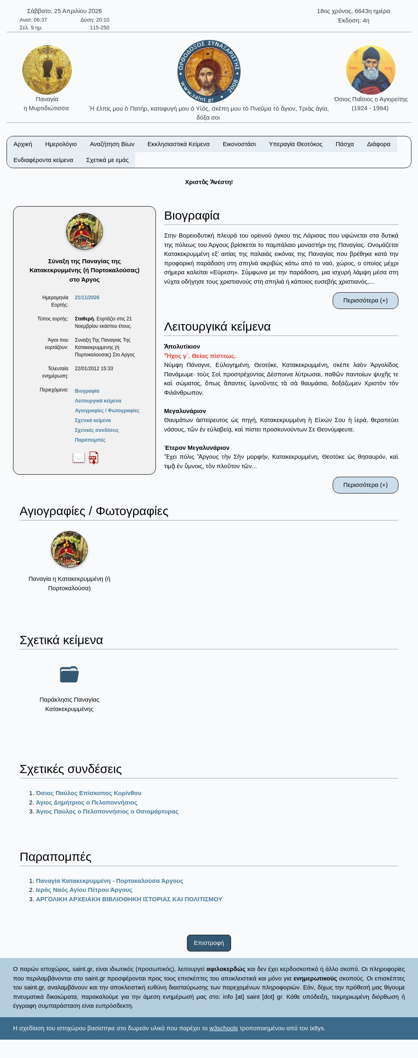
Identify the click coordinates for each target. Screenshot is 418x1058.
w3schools (223, 1028)
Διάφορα (378, 143)
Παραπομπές (90, 440)
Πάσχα (345, 143)
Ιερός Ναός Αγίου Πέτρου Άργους (84, 889)
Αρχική (22, 143)
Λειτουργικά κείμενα (98, 401)
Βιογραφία (87, 391)
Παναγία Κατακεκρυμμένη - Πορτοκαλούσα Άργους (109, 880)
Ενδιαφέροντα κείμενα (43, 159)
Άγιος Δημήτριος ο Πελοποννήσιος (87, 802)
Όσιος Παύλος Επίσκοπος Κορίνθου (88, 792)
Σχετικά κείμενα (93, 420)
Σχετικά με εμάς (107, 159)
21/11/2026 (87, 297)
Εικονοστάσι (239, 143)
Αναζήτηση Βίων (112, 143)
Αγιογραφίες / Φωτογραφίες (107, 410)
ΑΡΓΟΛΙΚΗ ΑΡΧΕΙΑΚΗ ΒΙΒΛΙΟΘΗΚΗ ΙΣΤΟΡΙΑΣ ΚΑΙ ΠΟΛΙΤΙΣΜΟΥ (129, 899)
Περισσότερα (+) (365, 300)
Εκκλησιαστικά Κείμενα (178, 143)
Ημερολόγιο (61, 143)
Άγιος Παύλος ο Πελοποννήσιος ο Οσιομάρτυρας (107, 811)
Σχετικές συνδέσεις (97, 430)
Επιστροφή (209, 942)
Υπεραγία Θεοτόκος (296, 143)
